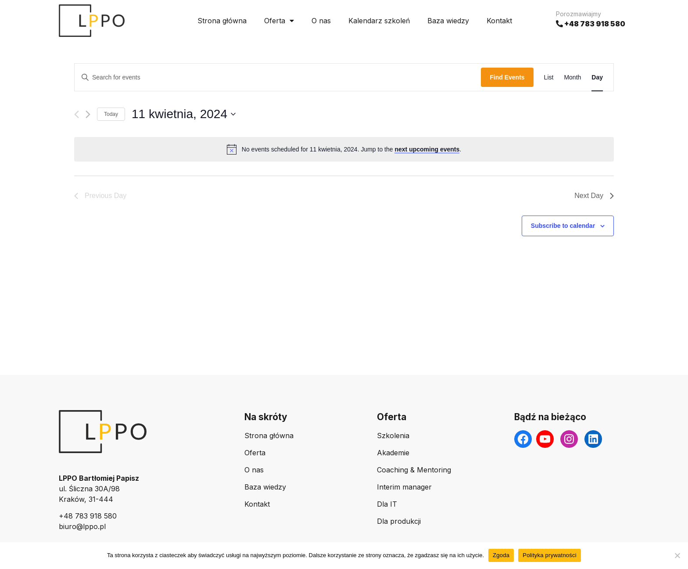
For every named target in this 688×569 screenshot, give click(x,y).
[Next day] (88, 114)
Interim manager (404, 487)
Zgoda (501, 555)
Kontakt (499, 20)
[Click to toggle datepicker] (184, 114)
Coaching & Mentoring (414, 469)
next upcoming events (426, 149)
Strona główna (222, 20)
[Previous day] (76, 114)
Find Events (507, 77)
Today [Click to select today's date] (111, 114)
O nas (321, 20)
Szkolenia (393, 435)
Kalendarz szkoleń (379, 20)
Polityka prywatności (550, 555)
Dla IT (387, 504)
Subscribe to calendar (563, 225)
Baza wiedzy (448, 20)
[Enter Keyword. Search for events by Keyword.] (278, 77)
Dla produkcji (399, 521)
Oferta (279, 21)
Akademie (393, 452)
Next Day (594, 195)
